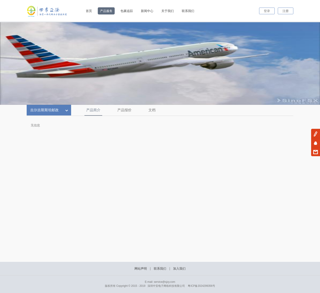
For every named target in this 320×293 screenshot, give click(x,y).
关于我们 (167, 11)
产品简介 (93, 110)
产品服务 (106, 11)
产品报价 (124, 110)
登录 (267, 11)
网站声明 (140, 268)
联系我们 (188, 11)
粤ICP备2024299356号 (201, 285)
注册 (285, 11)
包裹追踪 (126, 11)
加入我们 (179, 268)
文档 (152, 110)
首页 (89, 11)
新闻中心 (147, 11)
